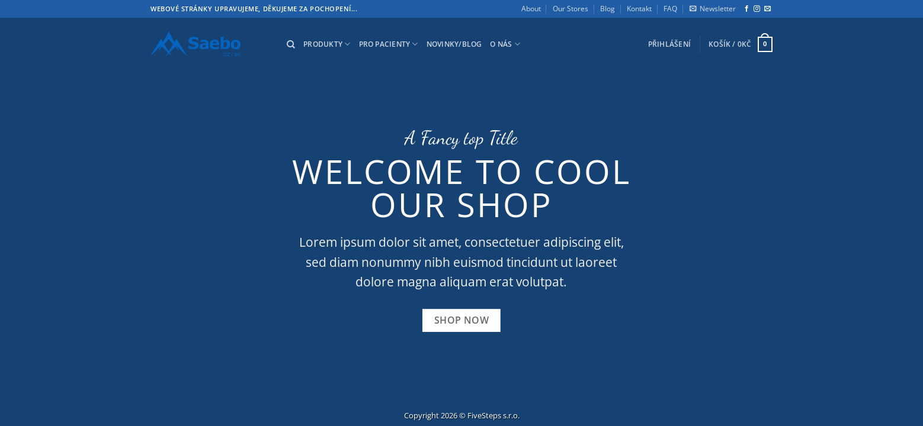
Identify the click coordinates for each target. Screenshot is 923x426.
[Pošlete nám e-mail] (767, 8)
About (531, 8)
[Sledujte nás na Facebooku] (746, 8)
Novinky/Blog (454, 44)
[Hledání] (291, 45)
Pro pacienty (388, 44)
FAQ (670, 8)
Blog (607, 8)
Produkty (326, 44)
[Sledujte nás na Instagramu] (757, 8)
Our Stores (570, 8)
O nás (505, 44)
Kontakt (639, 8)
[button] (713, 9)
